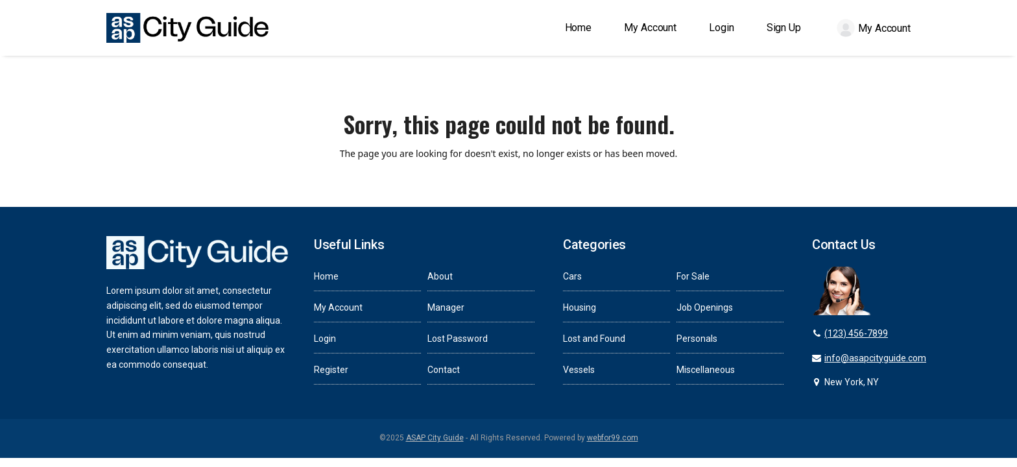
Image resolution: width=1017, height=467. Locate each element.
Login (325, 338)
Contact (443, 370)
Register (331, 370)
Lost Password (457, 338)
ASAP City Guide (435, 437)
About (440, 276)
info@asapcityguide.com (875, 358)
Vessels (579, 370)
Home (326, 276)
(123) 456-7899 (856, 333)
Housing (579, 307)
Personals (696, 338)
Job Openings (704, 307)
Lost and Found (594, 338)
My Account (338, 307)
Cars (572, 276)
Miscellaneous (705, 370)
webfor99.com (612, 437)
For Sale (693, 276)
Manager (445, 307)
